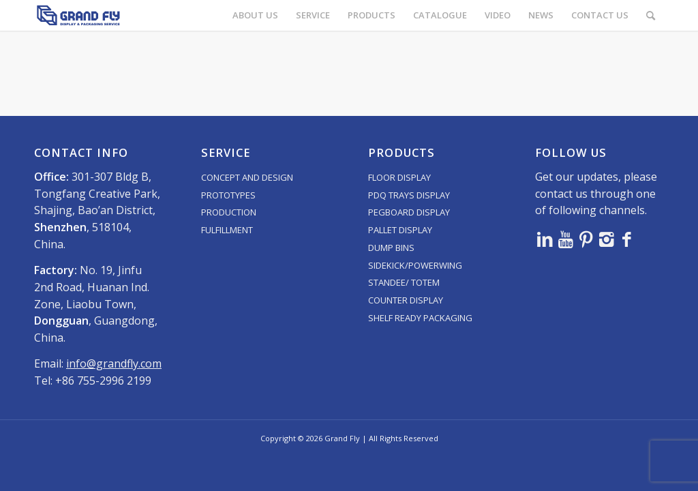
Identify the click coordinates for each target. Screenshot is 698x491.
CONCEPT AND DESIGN (247, 177)
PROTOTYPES (228, 195)
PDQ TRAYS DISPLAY (409, 195)
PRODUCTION (228, 212)
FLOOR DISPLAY (399, 177)
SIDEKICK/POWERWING (415, 265)
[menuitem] (255, 15)
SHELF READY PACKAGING (420, 318)
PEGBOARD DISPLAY (409, 212)
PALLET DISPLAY (400, 230)
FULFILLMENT (227, 230)
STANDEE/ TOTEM (404, 282)
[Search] (650, 15)
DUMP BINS (391, 247)
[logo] (78, 15)
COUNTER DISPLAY (405, 300)
